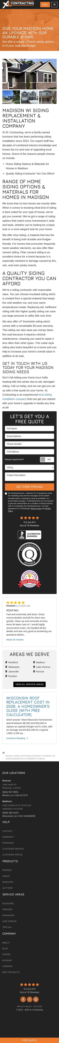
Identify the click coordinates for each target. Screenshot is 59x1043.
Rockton (11, 676)
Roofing (7, 870)
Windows (7, 882)
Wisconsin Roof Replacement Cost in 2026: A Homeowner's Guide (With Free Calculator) (28, 706)
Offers (6, 954)
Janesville (12, 671)
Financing (8, 842)
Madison (39, 662)
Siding (6, 876)
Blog (5, 948)
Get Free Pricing (29, 486)
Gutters (7, 888)
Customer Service (13, 848)
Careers (7, 966)
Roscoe (38, 671)
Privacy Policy (24, 1006)
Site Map (38, 1006)
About (6, 942)
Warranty (8, 836)
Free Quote (29, 1040)
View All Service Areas (29, 684)
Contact (7, 831)
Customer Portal (12, 854)
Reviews (7, 960)
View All (7, 927)
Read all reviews (15, 639)
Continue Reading (17, 738)
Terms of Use (36, 508)
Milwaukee (12, 667)
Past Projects (11, 972)
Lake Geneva (41, 667)
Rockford (11, 662)
